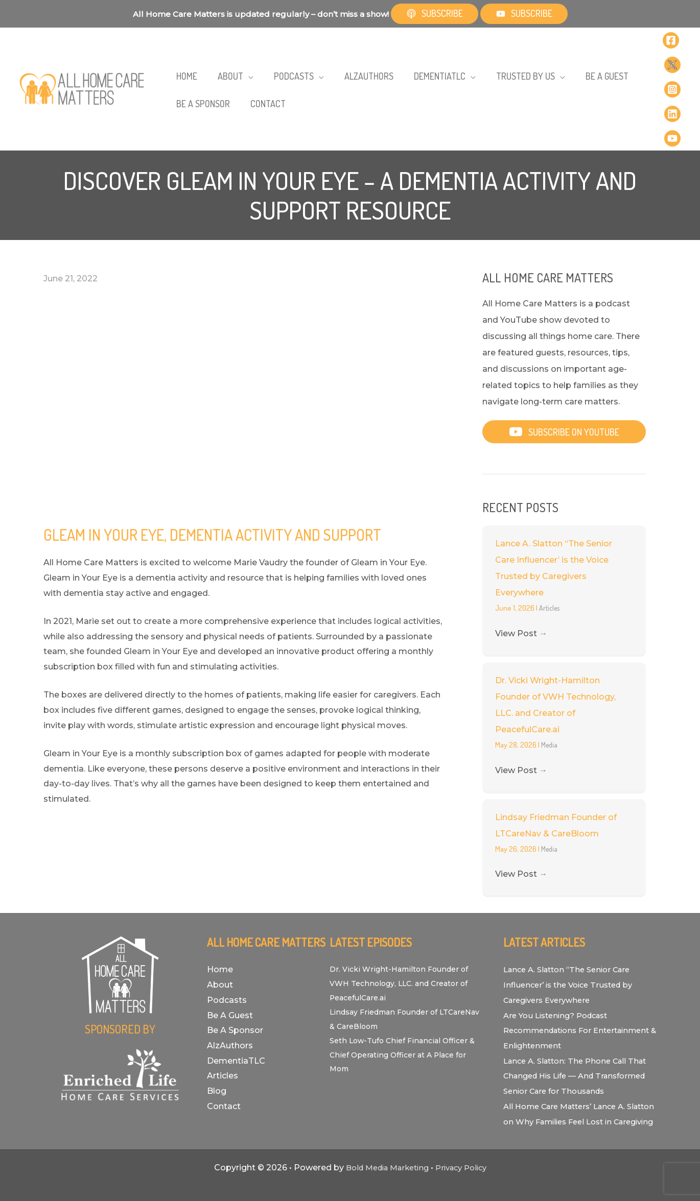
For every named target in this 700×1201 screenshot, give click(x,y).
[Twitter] (672, 52)
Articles (550, 567)
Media (550, 704)
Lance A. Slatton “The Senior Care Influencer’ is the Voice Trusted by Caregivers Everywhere (572, 944)
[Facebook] (671, 36)
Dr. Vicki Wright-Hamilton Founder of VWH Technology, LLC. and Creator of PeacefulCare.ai (405, 942)
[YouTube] (672, 101)
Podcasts (227, 959)
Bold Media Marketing (384, 1157)
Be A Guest (230, 974)
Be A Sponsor (235, 989)
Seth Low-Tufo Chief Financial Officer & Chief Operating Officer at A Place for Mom (406, 1014)
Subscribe (434, 13)
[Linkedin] (672, 85)
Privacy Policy (465, 1157)
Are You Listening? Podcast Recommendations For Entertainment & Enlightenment (569, 990)
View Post (521, 592)
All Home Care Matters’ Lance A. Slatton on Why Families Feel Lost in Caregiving (578, 1096)
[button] (230, 60)
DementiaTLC (236, 1020)
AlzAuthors (230, 1005)
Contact (224, 1065)
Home (220, 928)
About (220, 944)
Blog (216, 1050)
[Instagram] (672, 68)
